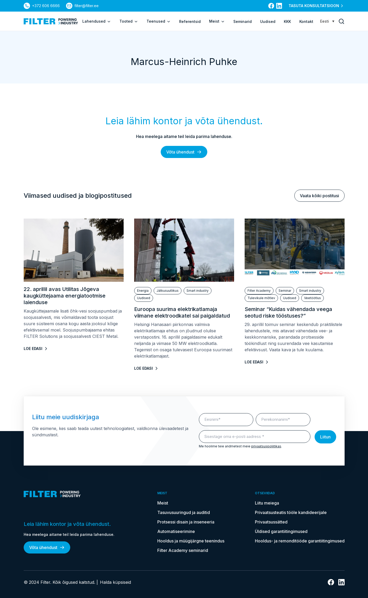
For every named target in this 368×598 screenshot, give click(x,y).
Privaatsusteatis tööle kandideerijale (291, 512)
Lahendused (96, 21)
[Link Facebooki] (271, 6)
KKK (287, 21)
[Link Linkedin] (279, 6)
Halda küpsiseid (115, 582)
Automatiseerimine (176, 531)
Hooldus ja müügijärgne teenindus (190, 540)
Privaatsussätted (271, 522)
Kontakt (306, 21)
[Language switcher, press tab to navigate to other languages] (327, 21)
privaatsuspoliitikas (266, 446)
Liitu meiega (267, 503)
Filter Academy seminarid (182, 550)
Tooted (128, 21)
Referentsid (190, 21)
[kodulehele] (51, 21)
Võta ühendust (184, 152)
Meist (217, 21)
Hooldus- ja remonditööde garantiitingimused (300, 540)
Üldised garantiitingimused (281, 531)
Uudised (267, 21)
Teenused (159, 21)
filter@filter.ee (86, 5)
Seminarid (242, 21)
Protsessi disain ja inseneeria (185, 522)
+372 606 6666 (46, 5)
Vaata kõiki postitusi (319, 195)
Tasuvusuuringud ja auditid (183, 512)
